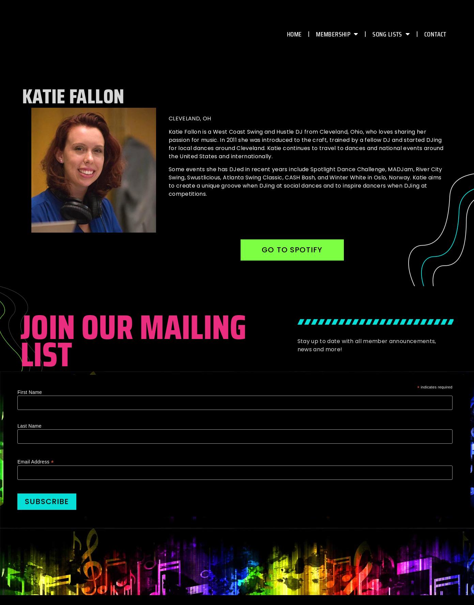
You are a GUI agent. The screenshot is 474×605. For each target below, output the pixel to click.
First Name (29, 392)
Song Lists (391, 34)
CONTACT (435, 34)
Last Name (29, 426)
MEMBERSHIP (337, 34)
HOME (294, 34)
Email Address (35, 462)
